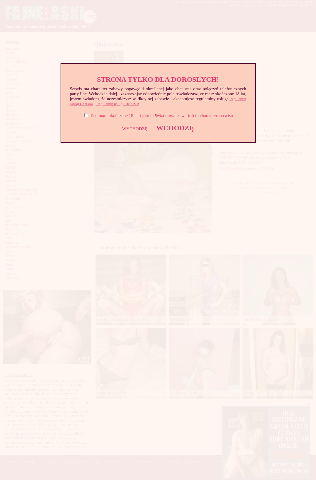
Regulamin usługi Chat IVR (117, 104)
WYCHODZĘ (135, 128)
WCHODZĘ (175, 128)
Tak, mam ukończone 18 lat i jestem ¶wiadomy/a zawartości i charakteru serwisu (161, 115)
